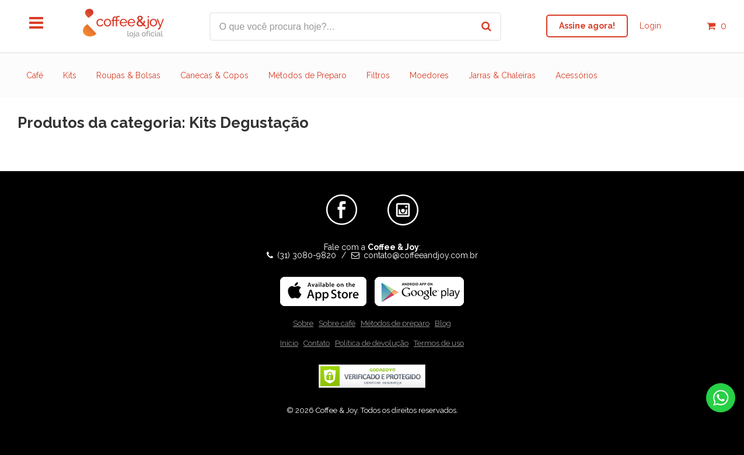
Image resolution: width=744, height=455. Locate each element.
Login (650, 25)
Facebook (341, 198)
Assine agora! (587, 25)
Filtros (378, 75)
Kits (69, 75)
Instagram (402, 198)
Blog (443, 323)
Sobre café (337, 323)
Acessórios (577, 75)
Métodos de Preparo (307, 75)
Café (34, 75)
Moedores (429, 75)
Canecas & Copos (214, 75)
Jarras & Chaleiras (502, 75)
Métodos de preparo (395, 323)
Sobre (303, 323)
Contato (316, 343)
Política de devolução (371, 343)
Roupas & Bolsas (128, 75)
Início (289, 343)
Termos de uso (439, 343)
